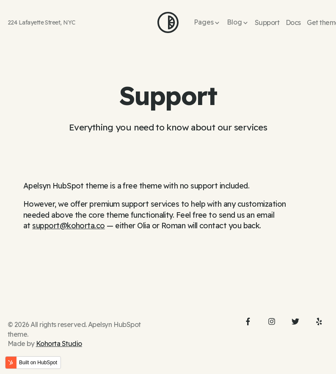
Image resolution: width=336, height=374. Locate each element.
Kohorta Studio (59, 343)
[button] (207, 22)
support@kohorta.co (68, 225)
